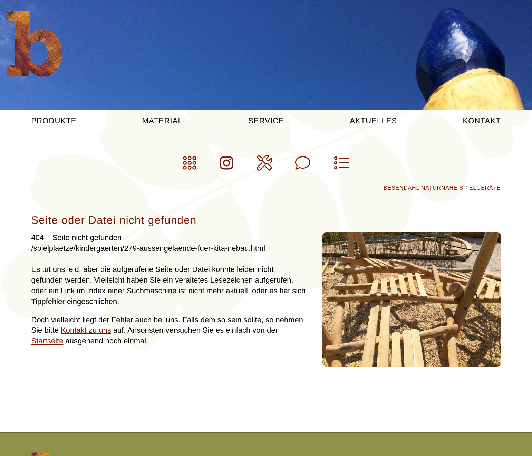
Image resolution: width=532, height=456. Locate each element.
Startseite (47, 340)
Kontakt (482, 121)
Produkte (54, 121)
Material (162, 121)
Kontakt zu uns (86, 330)
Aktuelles (373, 121)
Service (266, 121)
